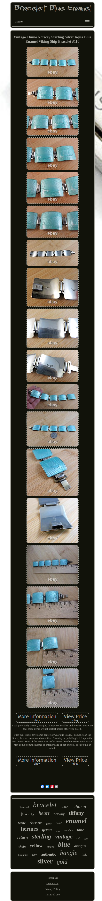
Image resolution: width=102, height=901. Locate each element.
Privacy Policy (52, 888)
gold (62, 861)
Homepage (52, 877)
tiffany (76, 813)
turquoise (23, 854)
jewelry (27, 813)
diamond (24, 807)
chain (22, 846)
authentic (48, 854)
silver (45, 861)
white (22, 823)
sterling (41, 836)
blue (64, 844)
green (47, 829)
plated (49, 824)
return (22, 837)
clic (86, 838)
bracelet (45, 805)
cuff (78, 838)
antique (80, 846)
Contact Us (52, 883)
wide (58, 831)
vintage (63, 836)
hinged (50, 846)
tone (80, 830)
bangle (68, 852)
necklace (68, 830)
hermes (29, 829)
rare (34, 854)
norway (59, 814)
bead (59, 823)
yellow (36, 845)
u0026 (65, 807)
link (84, 854)
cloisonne (36, 823)
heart (44, 813)
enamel (76, 821)
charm (79, 806)
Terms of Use (52, 894)
